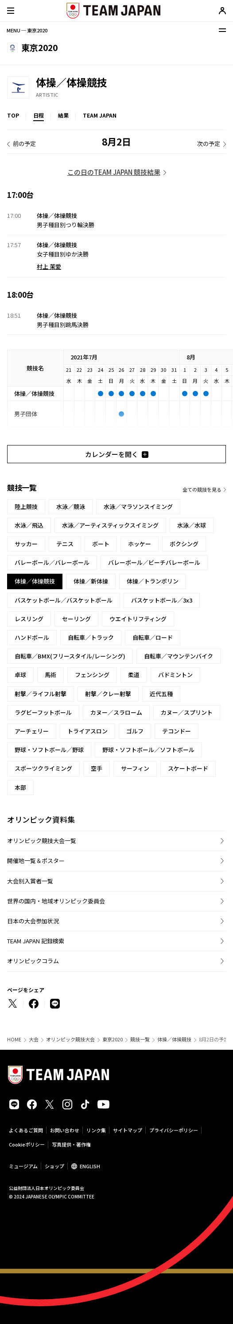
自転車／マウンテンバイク (178, 656)
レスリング (29, 619)
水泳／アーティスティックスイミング (110, 525)
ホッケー (139, 544)
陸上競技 (26, 506)
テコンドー (176, 731)
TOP (13, 115)
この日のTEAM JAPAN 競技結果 (113, 172)
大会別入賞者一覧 (30, 881)
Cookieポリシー (27, 1144)
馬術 (50, 674)
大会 (34, 1039)
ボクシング (184, 544)
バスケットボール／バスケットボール (64, 600)
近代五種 (161, 694)
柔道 (134, 674)
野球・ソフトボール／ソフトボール (148, 749)
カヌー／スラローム (116, 712)
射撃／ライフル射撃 (40, 694)
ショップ (54, 1166)
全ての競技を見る (202, 489)
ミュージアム (23, 1166)
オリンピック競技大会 (70, 1039)
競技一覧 (140, 1039)
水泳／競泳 (70, 506)
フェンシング (92, 674)
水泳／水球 (191, 525)
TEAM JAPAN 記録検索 (35, 941)
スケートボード (188, 768)
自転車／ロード (152, 637)
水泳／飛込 (29, 525)
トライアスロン (87, 731)
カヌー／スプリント (187, 712)
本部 (20, 787)
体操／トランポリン (153, 581)
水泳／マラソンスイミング (138, 506)
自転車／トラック (91, 637)
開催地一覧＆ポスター (36, 860)
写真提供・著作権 (71, 1144)
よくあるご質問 (26, 1130)
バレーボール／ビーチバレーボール (154, 562)
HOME (14, 1039)
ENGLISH (90, 1166)
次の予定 (208, 143)
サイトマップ (127, 1130)
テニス (65, 544)
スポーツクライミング (43, 768)
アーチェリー (32, 731)
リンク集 (96, 1130)
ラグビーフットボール (43, 712)
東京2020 (112, 1039)
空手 (96, 768)
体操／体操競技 (174, 1039)
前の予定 (24, 143)
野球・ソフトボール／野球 (49, 749)
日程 (38, 115)
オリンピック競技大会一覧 (41, 840)
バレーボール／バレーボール (52, 562)
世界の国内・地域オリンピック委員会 (56, 901)
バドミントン (175, 674)
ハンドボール (32, 637)
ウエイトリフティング (138, 619)
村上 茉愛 (49, 266)
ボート (100, 544)
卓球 (20, 674)
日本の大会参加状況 (33, 921)
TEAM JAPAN (99, 115)
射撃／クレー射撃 (108, 694)
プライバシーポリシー (173, 1130)
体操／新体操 (91, 581)
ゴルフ (135, 731)
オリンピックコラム (33, 961)
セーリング (76, 619)
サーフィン (135, 768)
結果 (63, 115)
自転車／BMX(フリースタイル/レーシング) (70, 656)
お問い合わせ (64, 1130)
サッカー (26, 544)
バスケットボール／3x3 (161, 600)
